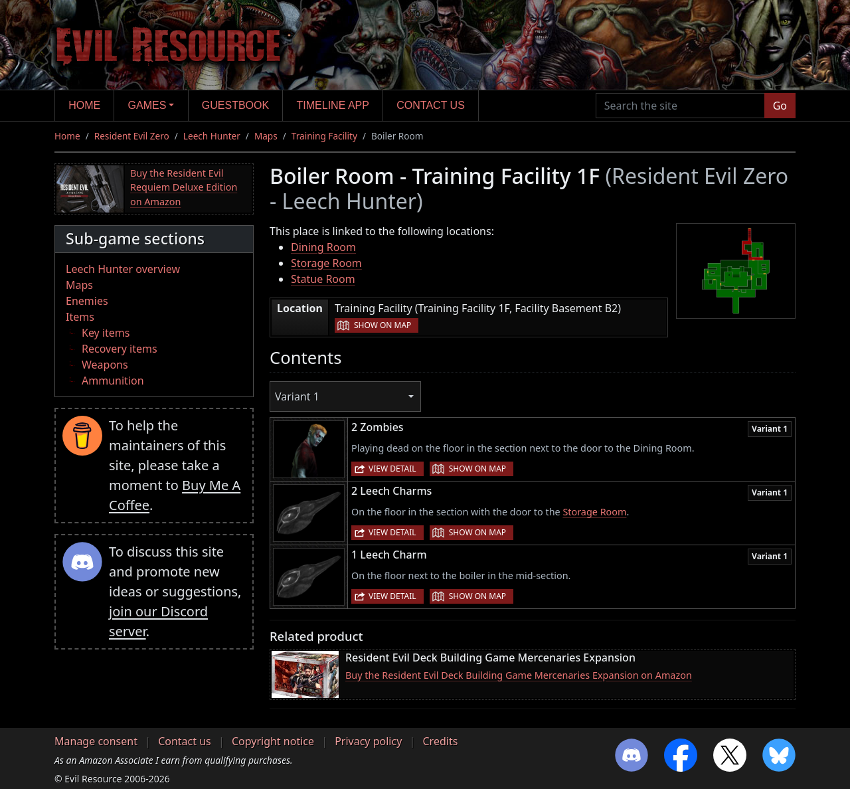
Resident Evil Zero (131, 136)
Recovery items (119, 348)
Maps (266, 136)
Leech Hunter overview (123, 269)
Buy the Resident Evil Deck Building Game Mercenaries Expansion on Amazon (518, 675)
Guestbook (235, 105)
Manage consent (95, 741)
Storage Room (326, 263)
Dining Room (323, 247)
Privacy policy (368, 741)
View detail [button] (392, 468)
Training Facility (324, 136)
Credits (440, 741)
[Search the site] (680, 105)
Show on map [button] (382, 325)
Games (147, 105)
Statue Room (323, 279)
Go (780, 105)
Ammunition (113, 380)
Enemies (87, 301)
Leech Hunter (211, 136)
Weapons (105, 364)
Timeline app (333, 105)
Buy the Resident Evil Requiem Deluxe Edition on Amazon (183, 187)
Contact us (430, 105)
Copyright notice (273, 741)
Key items (105, 332)
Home (84, 105)
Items (80, 316)
